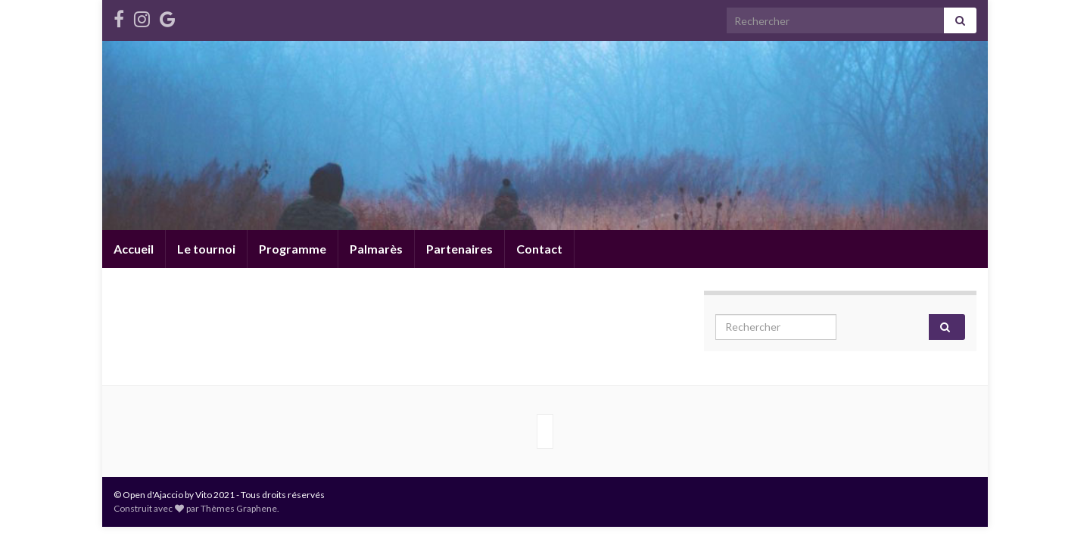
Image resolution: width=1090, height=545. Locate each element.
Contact (539, 248)
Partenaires (459, 248)
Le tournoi (206, 248)
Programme (292, 248)
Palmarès (376, 248)
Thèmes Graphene (239, 508)
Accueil (134, 248)
